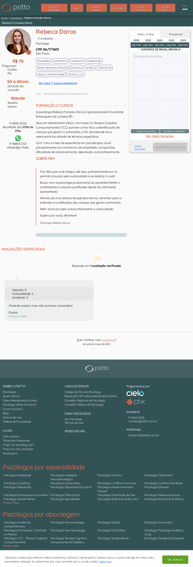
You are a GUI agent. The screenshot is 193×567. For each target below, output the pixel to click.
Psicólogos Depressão (17, 487)
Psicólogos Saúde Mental (19, 499)
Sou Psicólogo (73, 419)
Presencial (175, 34)
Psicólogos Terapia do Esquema (164, 538)
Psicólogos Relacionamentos (162, 495)
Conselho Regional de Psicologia (85, 400)
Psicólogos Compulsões (65, 483)
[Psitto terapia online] (97, 368)
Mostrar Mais (11, 503)
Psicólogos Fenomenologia (67, 522)
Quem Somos (11, 396)
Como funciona (12, 409)
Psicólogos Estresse (156, 487)
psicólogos (108, 340)
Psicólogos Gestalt (108, 522)
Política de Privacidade (17, 421)
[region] (96, 558)
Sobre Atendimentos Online (20, 400)
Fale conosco (11, 436)
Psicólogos (16, 17)
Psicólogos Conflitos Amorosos (116, 483)
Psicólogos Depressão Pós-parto (71, 487)
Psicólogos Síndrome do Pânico (164, 499)
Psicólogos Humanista (158, 522)
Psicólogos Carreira (109, 475)
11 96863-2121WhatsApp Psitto (18, 141)
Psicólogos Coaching (17, 483)
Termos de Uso (12, 417)
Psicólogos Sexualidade (65, 499)
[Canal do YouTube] (67, 439)
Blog (5, 413)
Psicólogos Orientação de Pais (116, 495)
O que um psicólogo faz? (18, 445)
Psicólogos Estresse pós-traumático (26, 495)
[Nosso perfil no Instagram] (69, 439)
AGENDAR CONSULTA (170, 147)
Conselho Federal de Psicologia (84, 404)
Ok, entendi (175, 559)
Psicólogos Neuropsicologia (68, 530)
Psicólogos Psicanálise (111, 530)
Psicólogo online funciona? (19, 404)
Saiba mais (105, 561)
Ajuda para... (11, 453)
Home (4, 17)
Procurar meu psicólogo (18, 449)
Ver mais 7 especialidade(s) (58, 83)
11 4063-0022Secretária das (18, 127)
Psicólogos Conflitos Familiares (163, 483)
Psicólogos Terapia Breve (113, 538)
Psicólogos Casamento (158, 475)
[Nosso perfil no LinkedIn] (66, 439)
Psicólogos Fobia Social (65, 495)
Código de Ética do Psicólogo (83, 392)
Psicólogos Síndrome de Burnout (118, 499)
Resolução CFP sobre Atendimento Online (91, 396)
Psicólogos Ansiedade (17, 475)
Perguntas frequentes (16, 440)
